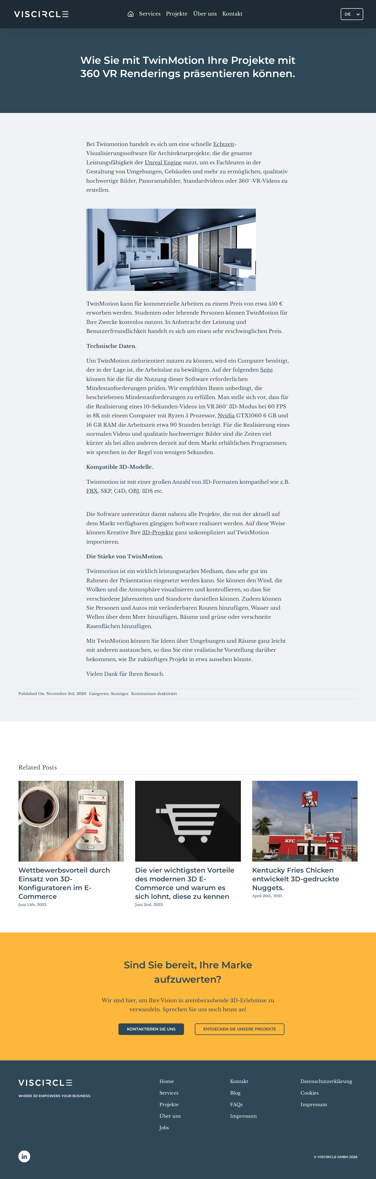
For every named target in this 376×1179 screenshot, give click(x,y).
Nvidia (226, 416)
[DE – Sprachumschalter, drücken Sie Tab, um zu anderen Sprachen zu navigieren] (352, 14)
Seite (266, 370)
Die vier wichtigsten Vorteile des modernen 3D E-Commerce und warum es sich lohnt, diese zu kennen (184, 883)
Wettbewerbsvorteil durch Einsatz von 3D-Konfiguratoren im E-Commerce (64, 883)
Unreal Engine (163, 163)
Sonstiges (119, 693)
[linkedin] (24, 1156)
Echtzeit (223, 144)
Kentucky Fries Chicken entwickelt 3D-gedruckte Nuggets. (295, 879)
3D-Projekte (158, 532)
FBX (92, 491)
